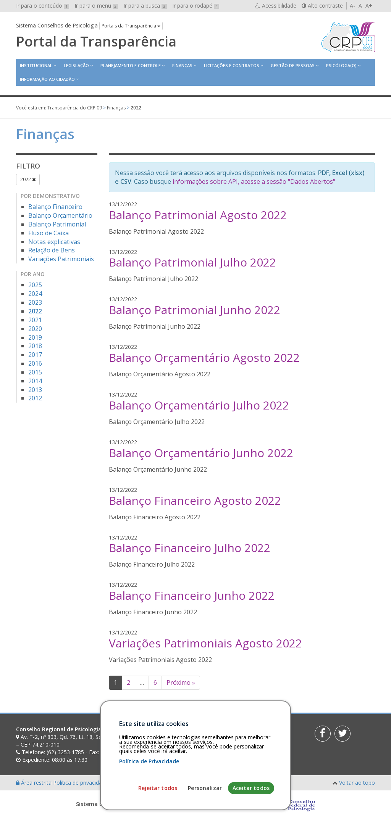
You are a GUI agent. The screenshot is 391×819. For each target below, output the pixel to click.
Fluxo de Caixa (48, 233)
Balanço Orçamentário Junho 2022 (201, 453)
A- (352, 5)
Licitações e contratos (231, 65)
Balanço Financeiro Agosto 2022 (195, 500)
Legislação (76, 65)
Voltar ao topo (357, 782)
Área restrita (34, 782)
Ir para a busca (145, 5)
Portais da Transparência (131, 25)
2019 (35, 337)
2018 (35, 346)
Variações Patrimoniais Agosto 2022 (205, 643)
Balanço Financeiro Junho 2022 (192, 595)
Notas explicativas (54, 242)
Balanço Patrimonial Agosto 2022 (198, 215)
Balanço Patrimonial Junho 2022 (194, 310)
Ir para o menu (96, 5)
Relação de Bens (51, 250)
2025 (35, 285)
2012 (35, 398)
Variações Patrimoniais (61, 259)
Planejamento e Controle (130, 65)
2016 (35, 363)
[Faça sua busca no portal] (219, 732)
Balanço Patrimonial (57, 224)
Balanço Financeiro (55, 206)
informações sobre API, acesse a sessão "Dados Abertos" (254, 181)
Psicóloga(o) (341, 65)
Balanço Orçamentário (60, 215)
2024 (35, 293)
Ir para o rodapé (195, 5)
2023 (35, 302)
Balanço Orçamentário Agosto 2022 (204, 357)
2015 (35, 372)
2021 (35, 320)
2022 (28, 179)
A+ (368, 5)
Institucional (36, 65)
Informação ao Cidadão (47, 79)
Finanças (182, 65)
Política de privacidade (81, 782)
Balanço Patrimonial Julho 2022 (192, 262)
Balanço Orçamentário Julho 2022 (199, 405)
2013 (35, 389)
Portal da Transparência (96, 41)
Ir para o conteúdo (42, 5)
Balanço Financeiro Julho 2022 (189, 548)
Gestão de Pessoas (293, 65)
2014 (35, 381)
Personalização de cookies (143, 782)
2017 (35, 354)
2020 (35, 328)
